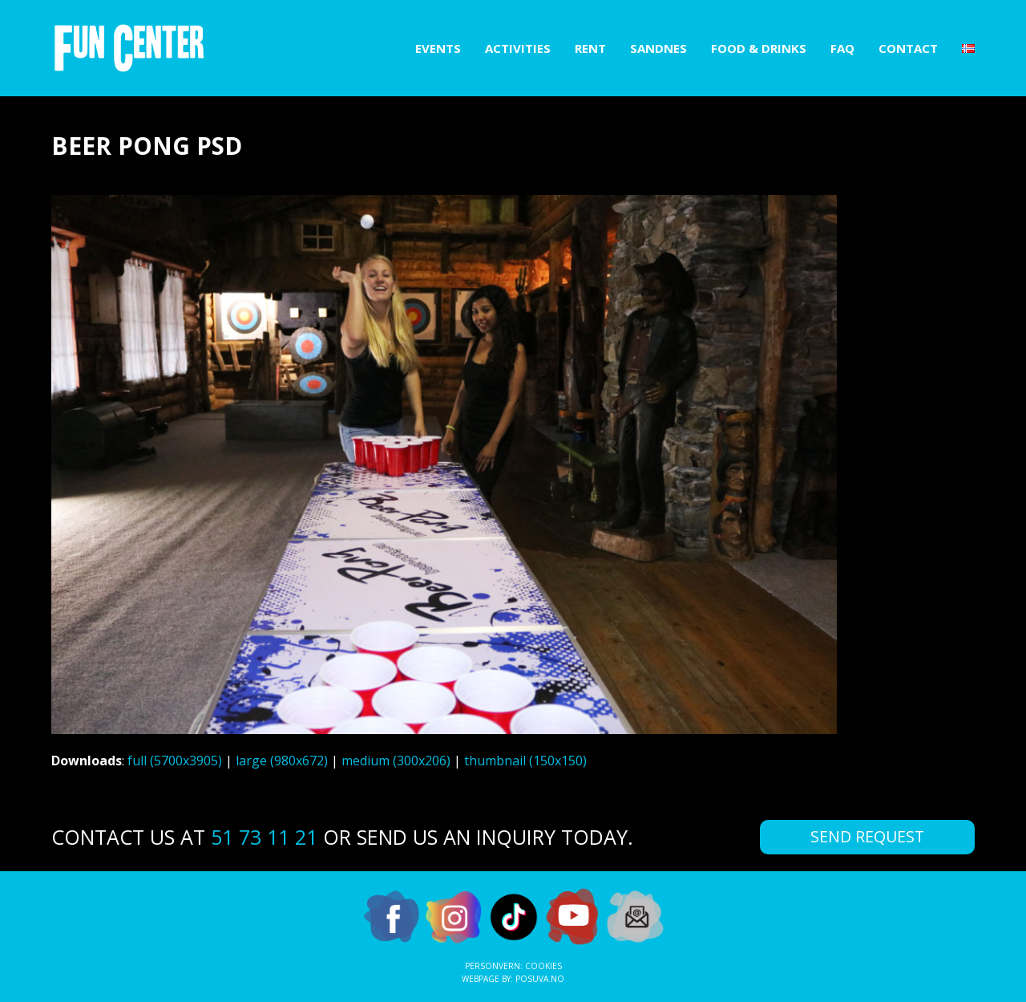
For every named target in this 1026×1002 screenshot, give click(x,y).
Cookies (543, 966)
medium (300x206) (395, 760)
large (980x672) (282, 760)
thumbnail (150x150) (525, 760)
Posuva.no (539, 978)
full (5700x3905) (174, 760)
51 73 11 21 (264, 836)
